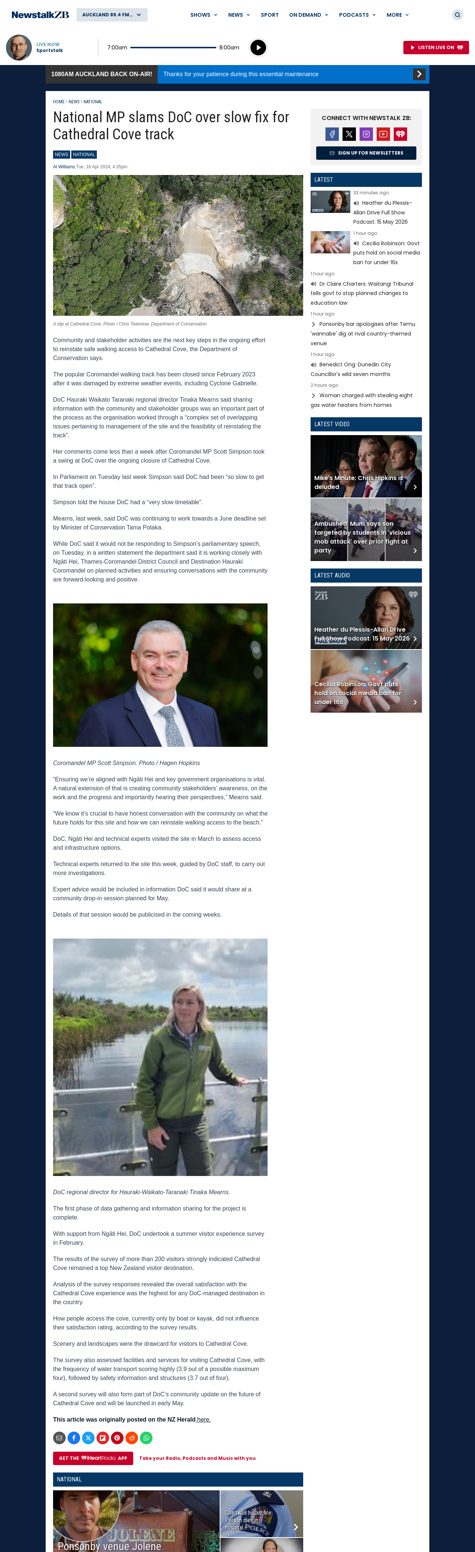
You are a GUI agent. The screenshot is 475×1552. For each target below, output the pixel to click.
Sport (270, 15)
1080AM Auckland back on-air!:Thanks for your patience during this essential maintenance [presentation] (237, 74)
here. (203, 1419)
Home (59, 101)
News (74, 101)
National (92, 101)
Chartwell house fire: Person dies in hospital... (248, 1520)
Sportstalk (49, 51)
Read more (366, 209)
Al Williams (64, 166)
